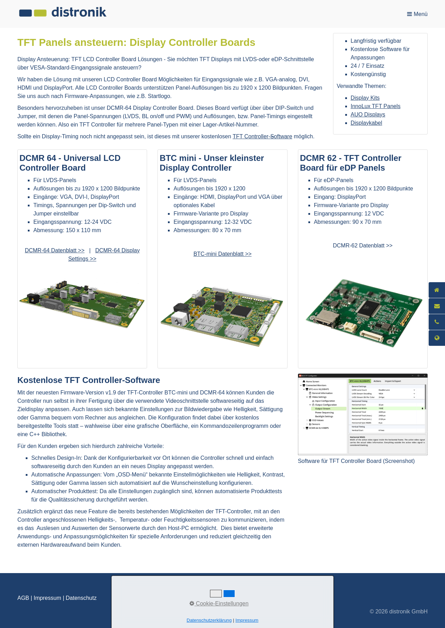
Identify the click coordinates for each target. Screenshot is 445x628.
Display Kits (365, 98)
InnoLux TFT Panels (376, 106)
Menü (421, 14)
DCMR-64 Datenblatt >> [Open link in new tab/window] (54, 250)
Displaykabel (366, 123)
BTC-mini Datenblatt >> (222, 254)
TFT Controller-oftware (262, 136)
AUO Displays (368, 114)
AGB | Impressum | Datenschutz (57, 598)
